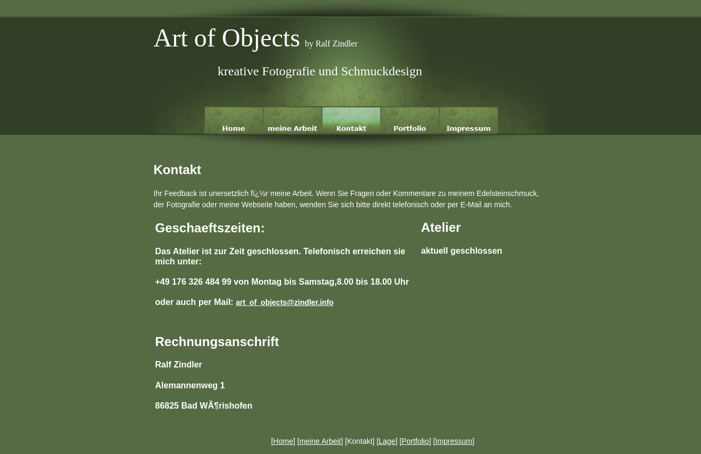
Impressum (453, 441)
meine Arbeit (320, 441)
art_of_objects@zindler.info (285, 302)
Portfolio (415, 441)
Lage (387, 441)
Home (283, 441)
